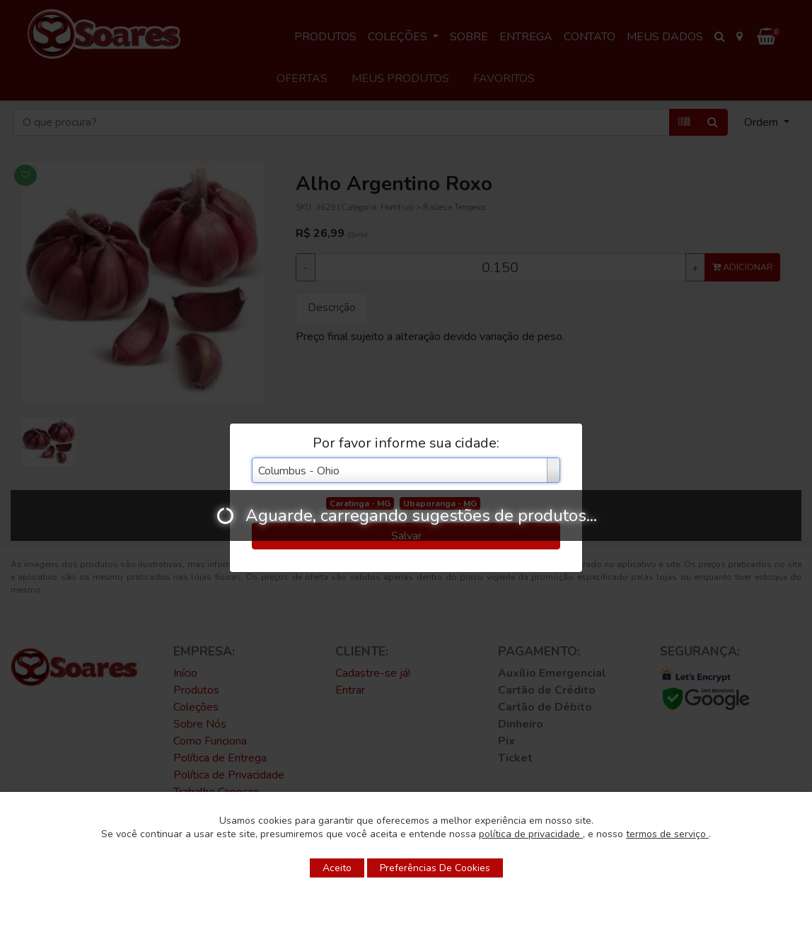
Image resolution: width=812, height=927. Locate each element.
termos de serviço (667, 834)
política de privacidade (531, 834)
